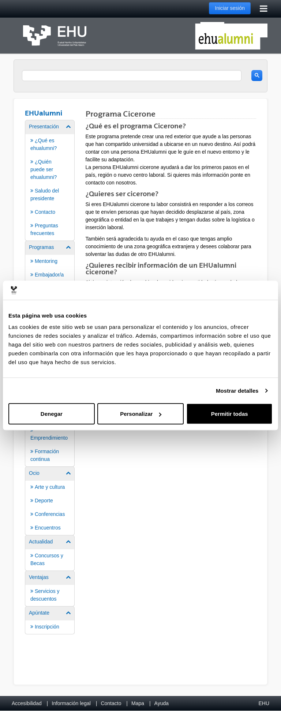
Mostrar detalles (237, 390)
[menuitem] (50, 180)
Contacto (111, 703)
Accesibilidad (27, 703)
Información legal (71, 703)
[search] (131, 75)
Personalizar (140, 414)
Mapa (137, 703)
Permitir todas (229, 414)
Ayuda (161, 703)
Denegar (52, 414)
